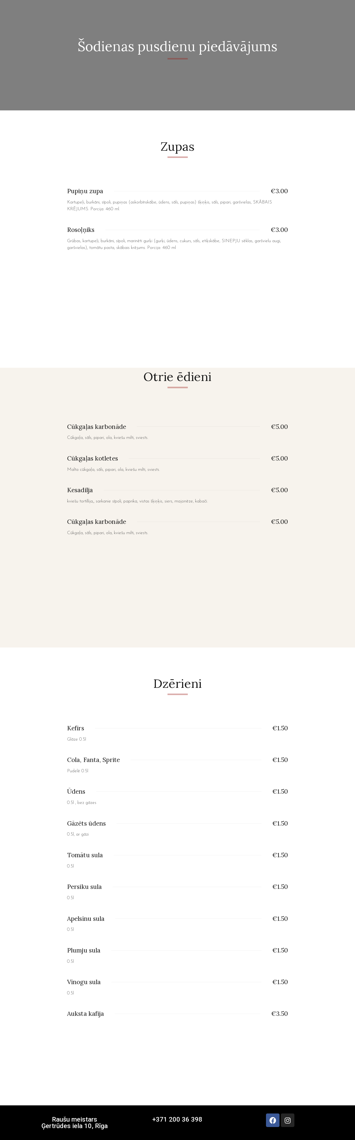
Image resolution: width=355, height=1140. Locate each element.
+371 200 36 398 (177, 1119)
